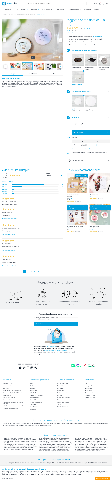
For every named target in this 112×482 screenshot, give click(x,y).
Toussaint (33, 400)
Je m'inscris (39, 324)
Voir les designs (78, 132)
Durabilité (60, 386)
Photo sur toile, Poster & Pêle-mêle (13, 393)
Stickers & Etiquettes (9, 400)
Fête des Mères (34, 393)
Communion (33, 404)
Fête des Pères (34, 397)
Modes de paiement (90, 393)
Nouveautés (60, 9)
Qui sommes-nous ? (63, 383)
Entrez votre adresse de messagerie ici (47, 317)
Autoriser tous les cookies (102, 478)
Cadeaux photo (7, 386)
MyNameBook (7, 395)
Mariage (32, 388)
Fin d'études (33, 390)
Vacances (33, 409)
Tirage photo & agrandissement (12, 390)
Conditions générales (63, 397)
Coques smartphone (9, 397)
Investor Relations (62, 407)
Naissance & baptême (36, 395)
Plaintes (59, 395)
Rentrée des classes (36, 402)
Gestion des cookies (63, 402)
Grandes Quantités (90, 397)
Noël (31, 383)
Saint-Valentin (34, 407)
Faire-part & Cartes (8, 383)
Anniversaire (33, 386)
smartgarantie (89, 386)
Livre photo (6, 388)
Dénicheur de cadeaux (74, 9)
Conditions (60, 390)
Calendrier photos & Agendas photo (13, 406)
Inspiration (87, 9)
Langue (48, 173)
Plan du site (60, 388)
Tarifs (59, 404)
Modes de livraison (90, 395)
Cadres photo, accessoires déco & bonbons (13, 403)
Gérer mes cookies (8, 478)
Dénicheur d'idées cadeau (10, 408)
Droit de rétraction (62, 393)
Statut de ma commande (92, 400)
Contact (96, 9)
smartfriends (88, 390)
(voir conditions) (97, 36)
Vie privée (60, 400)
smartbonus (88, 388)
